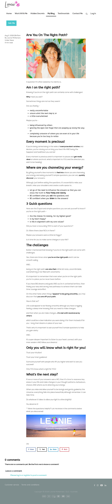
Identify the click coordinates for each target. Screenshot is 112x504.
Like (27, 444)
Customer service (12, 485)
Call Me (11, 23)
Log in (93, 13)
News (12, 40)
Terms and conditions (30, 485)
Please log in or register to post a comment (28, 475)
